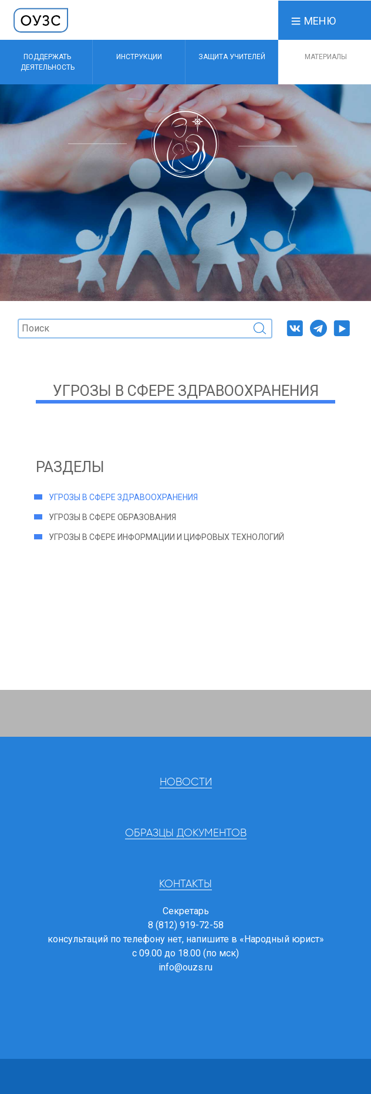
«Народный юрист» (282, 939)
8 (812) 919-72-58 (186, 925)
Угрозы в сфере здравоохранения (123, 497)
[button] (313, 20)
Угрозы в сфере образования (112, 517)
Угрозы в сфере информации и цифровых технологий (166, 537)
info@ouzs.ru (185, 967)
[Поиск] (145, 329)
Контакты (185, 884)
